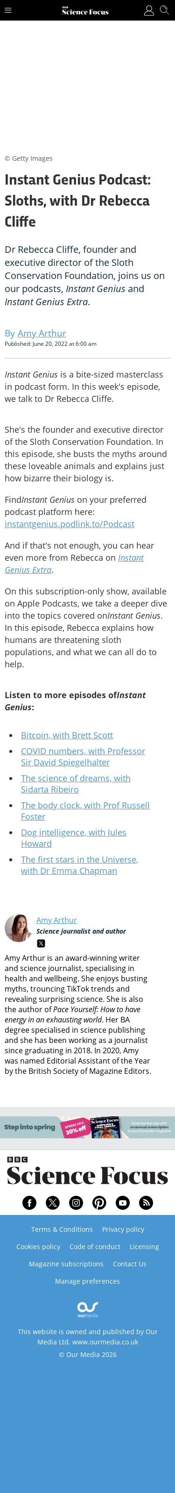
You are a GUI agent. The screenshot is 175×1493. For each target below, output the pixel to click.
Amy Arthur (56, 920)
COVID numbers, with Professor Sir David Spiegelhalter (83, 756)
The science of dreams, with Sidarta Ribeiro (76, 783)
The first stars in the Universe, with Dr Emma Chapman (79, 865)
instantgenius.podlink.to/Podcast (69, 523)
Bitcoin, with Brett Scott (67, 735)
